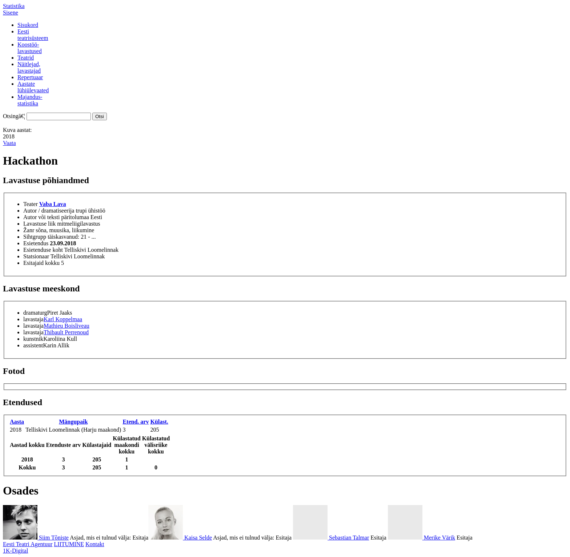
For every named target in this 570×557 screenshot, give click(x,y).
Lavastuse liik (39, 224)
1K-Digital (15, 551)
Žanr (28, 230)
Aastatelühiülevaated (33, 87)
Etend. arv (136, 422)
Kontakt (94, 544)
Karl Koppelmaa (63, 319)
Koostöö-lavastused (29, 47)
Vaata (9, 143)
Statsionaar (36, 256)
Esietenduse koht (43, 250)
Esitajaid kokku (41, 263)
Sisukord (27, 25)
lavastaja (33, 319)
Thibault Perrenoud (66, 332)
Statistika (14, 6)
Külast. (159, 422)
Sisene (10, 12)
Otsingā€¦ (14, 116)
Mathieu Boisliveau (66, 326)
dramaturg (35, 313)
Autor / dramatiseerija (48, 210)
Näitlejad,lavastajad (29, 67)
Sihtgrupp (34, 237)
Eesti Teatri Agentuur (27, 544)
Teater (30, 204)
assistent (33, 345)
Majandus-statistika (29, 100)
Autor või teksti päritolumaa (56, 217)
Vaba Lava (52, 204)
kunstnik (33, 339)
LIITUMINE (69, 544)
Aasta (17, 422)
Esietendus (35, 243)
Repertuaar (30, 77)
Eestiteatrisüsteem (32, 34)
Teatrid (25, 58)
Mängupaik (73, 422)
